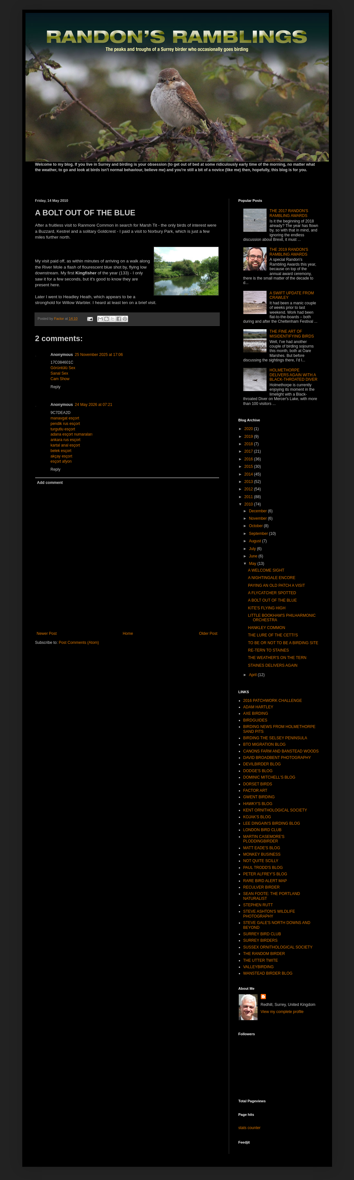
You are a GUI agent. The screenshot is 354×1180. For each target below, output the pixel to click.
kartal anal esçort (65, 445)
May (253, 563)
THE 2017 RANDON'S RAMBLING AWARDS (288, 213)
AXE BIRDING (255, 713)
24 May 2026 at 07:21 (93, 404)
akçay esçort (61, 456)
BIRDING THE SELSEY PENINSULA (275, 738)
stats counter (249, 1128)
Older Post (208, 633)
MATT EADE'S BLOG (261, 848)
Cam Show (60, 379)
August (255, 541)
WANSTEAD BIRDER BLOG (268, 973)
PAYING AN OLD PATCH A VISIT (276, 585)
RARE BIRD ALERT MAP (265, 881)
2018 (249, 444)
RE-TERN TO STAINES (268, 650)
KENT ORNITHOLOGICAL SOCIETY (275, 810)
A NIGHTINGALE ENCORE (271, 577)
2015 (249, 466)
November (258, 518)
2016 (249, 459)
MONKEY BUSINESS (262, 854)
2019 (249, 436)
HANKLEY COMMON (266, 627)
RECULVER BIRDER (261, 887)
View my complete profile (282, 1011)
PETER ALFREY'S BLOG (265, 874)
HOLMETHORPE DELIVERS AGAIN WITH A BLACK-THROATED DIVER (293, 375)
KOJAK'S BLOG (257, 817)
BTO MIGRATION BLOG (264, 744)
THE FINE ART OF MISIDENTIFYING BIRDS (291, 333)
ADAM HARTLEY (258, 707)
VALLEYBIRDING (258, 967)
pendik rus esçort (65, 423)
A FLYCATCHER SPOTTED (272, 593)
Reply (56, 387)
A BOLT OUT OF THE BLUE (272, 600)
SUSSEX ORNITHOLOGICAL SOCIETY (278, 947)
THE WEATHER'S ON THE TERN (277, 657)
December (258, 511)
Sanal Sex (59, 373)
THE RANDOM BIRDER (264, 953)
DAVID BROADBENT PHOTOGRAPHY (277, 757)
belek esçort (61, 450)
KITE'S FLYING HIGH (266, 608)
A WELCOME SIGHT (266, 570)
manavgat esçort (65, 418)
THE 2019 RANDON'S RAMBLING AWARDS (288, 251)
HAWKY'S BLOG (258, 803)
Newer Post (47, 633)
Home (128, 633)
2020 (249, 429)
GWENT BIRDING (259, 797)
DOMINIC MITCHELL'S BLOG (269, 777)
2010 (249, 504)
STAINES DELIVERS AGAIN (272, 665)
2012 (249, 489)
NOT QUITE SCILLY (260, 861)
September (259, 533)
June (253, 556)
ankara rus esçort (66, 440)
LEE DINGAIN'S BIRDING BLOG (271, 823)
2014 (249, 474)
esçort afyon (61, 461)
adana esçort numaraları (72, 434)
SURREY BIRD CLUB (262, 934)
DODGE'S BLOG (258, 771)
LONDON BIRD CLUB (262, 830)
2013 (249, 481)
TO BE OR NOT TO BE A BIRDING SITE (283, 643)
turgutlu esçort (63, 429)
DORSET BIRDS (257, 784)
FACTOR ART (255, 790)
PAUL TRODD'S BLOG (263, 867)
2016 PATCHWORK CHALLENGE (272, 700)
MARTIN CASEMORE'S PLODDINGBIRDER (264, 838)
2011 (249, 497)
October (256, 526)
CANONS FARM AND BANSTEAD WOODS (281, 751)
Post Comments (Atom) (79, 642)
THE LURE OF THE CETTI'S (273, 635)
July (253, 548)
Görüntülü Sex (63, 368)
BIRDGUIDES (255, 720)
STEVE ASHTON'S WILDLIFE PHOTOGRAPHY (269, 913)
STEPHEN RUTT (258, 905)
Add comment (50, 482)
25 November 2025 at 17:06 (99, 354)
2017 (249, 451)
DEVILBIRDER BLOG (262, 764)
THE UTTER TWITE (260, 960)
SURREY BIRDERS (260, 940)
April (253, 675)
